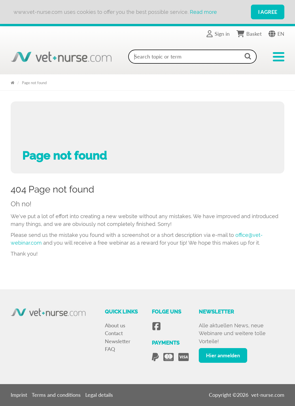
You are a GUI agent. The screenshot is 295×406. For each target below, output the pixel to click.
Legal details (99, 395)
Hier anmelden (223, 355)
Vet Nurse (12, 81)
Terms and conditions (56, 395)
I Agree (267, 12)
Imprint (19, 395)
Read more (203, 12)
